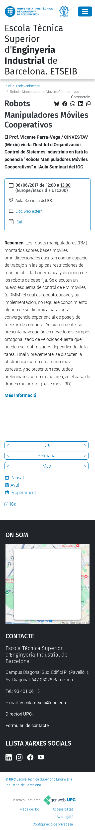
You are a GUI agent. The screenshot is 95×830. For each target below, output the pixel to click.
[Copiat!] (88, 104)
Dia (46, 445)
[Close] (85, 11)
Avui (14, 485)
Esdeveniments (28, 86)
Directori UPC (18, 714)
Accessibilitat (63, 809)
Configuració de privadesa (53, 824)
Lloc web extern (29, 211)
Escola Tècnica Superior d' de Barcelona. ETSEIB (40, 50)
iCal (18, 222)
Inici (7, 86)
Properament (23, 492)
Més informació (20, 395)
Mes (46, 466)
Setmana (47, 455)
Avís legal (64, 817)
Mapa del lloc (29, 809)
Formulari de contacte (27, 725)
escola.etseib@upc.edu (43, 702)
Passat (17, 477)
